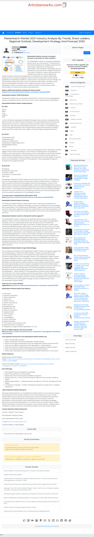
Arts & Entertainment (78, 86)
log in (12, 459)
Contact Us (10, 32)
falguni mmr (22, 50)
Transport (73, 150)
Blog (24, 32)
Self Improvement (75, 139)
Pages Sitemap (70, 347)
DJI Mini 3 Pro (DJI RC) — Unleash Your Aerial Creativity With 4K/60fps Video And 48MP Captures (81, 267)
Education (73, 100)
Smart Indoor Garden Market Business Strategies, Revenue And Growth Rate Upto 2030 (81, 205)
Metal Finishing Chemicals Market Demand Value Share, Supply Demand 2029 (30, 484)
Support (38, 32)
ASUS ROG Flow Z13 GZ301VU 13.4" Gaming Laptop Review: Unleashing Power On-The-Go (82, 223)
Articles (17, 32)
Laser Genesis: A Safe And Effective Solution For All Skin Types (81, 249)
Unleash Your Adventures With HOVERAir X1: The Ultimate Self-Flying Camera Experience (81, 195)
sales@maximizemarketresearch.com (14, 421)
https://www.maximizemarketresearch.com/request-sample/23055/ (26, 92)
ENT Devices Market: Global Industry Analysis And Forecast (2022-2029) (82, 258)
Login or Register (85, 32)
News (72, 131)
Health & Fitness (76, 119)
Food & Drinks (75, 111)
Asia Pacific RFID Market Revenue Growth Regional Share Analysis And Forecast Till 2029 (31, 502)
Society (72, 142)
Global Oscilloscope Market (13, 474)
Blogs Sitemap (70, 343)
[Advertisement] (47, 19)
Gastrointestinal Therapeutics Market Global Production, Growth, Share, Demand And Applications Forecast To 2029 (30, 479)
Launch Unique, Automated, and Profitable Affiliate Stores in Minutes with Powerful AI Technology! (81, 277)
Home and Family (76, 123)
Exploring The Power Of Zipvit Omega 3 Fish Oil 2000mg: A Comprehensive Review (82, 307)
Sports (71, 146)
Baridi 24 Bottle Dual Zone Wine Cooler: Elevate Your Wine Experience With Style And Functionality (81, 168)
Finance (73, 108)
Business (27, 52)
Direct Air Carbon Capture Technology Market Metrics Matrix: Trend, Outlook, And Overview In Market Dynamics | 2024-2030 (81, 297)
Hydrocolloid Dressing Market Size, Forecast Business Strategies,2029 (27, 511)
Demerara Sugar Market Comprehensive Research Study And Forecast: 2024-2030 (31, 494)
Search (87, 53)
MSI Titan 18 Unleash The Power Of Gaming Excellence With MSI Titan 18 (81, 214)
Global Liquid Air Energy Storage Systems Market (20, 507)
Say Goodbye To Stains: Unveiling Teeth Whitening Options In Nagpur (82, 287)
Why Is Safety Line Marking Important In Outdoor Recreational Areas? (27, 471)
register (18, 459)
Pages (30, 32)
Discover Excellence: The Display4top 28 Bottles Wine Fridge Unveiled (81, 177)
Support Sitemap (70, 351)
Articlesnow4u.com (48, 526)
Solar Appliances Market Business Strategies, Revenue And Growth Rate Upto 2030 (82, 241)
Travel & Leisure (75, 154)
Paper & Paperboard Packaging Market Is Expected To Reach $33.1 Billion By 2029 (31, 498)
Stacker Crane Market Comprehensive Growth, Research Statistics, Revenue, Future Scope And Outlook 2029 (81, 325)
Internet (73, 127)
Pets (71, 135)
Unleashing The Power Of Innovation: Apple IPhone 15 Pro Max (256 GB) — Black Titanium (82, 232)
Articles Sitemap (70, 340)
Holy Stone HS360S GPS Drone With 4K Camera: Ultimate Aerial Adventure (82, 186)
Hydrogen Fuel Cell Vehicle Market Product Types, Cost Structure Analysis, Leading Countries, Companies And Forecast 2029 (31, 489)
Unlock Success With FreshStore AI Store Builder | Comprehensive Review (82, 315)
